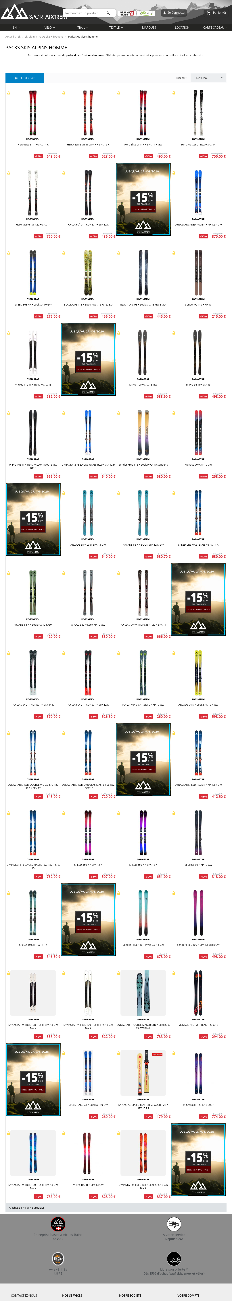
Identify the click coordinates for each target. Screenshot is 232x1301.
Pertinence (210, 78)
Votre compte (189, 1296)
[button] (115, 27)
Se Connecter (174, 13)
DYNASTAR (198, 219)
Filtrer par (24, 78)
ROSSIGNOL (33, 139)
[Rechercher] (89, 13)
